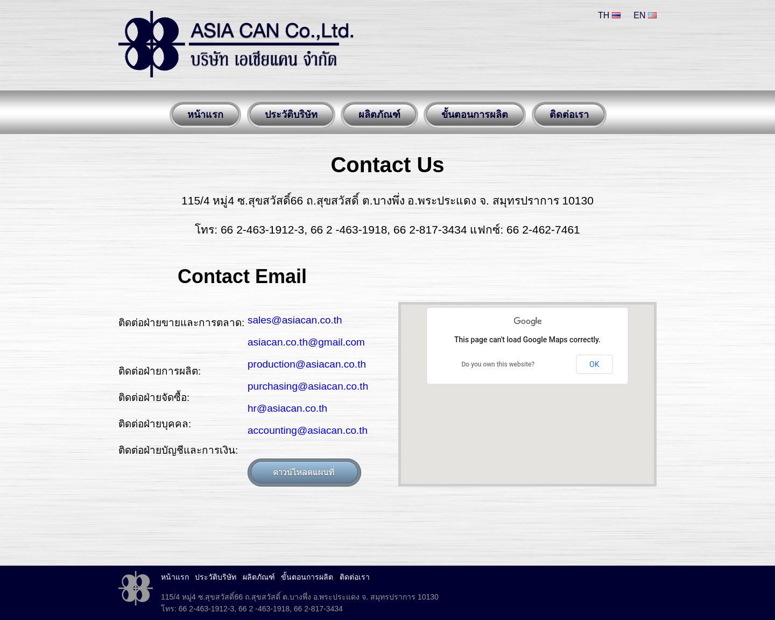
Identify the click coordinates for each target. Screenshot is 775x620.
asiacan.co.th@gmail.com (306, 342)
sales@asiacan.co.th (295, 320)
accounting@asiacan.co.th (308, 430)
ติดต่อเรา (355, 577)
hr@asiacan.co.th (287, 408)
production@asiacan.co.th (307, 364)
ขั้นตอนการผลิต (307, 577)
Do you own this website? (498, 364)
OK (594, 364)
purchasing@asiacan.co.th (308, 386)
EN (645, 15)
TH (609, 15)
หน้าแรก (175, 577)
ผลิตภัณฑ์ (259, 577)
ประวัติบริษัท (215, 577)
